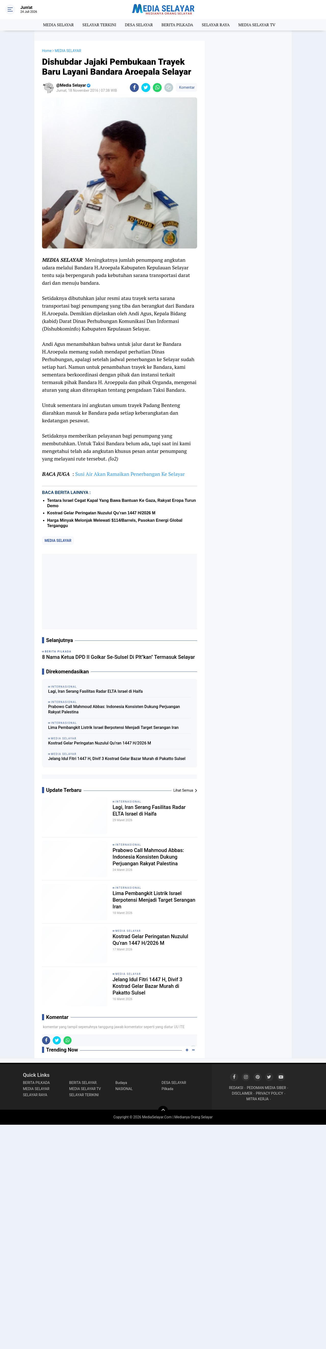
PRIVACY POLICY (269, 1093)
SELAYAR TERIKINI (84, 1095)
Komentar (186, 87)
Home (47, 51)
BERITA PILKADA (177, 25)
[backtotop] (163, 1111)
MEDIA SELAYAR (58, 25)
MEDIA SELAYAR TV (257, 25)
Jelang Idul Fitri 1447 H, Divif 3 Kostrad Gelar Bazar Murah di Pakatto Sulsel (116, 758)
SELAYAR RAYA (215, 25)
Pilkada (167, 1089)
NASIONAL (124, 1089)
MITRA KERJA (257, 1099)
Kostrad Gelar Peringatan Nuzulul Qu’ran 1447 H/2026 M (101, 513)
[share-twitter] (145, 87)
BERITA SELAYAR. (83, 1083)
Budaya (121, 1083)
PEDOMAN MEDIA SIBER (266, 1088)
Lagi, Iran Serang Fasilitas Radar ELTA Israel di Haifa (95, 691)
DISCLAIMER (242, 1093)
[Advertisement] (119, 591)
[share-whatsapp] (157, 87)
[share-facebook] (134, 87)
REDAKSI (236, 1088)
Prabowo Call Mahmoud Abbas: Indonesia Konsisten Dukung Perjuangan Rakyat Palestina (114, 709)
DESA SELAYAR (139, 25)
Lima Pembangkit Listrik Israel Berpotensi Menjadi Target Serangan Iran (113, 727)
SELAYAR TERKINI (99, 25)
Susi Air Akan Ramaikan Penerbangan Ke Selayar (130, 473)
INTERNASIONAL (128, 801)
